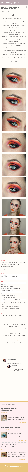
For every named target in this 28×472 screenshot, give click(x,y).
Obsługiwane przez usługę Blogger (14, 466)
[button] (26, 7)
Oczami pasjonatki (12, 2)
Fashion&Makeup (11, 359)
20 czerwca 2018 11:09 (12, 361)
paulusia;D (14, 365)
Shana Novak (18, 469)
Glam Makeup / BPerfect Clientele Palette (9, 409)
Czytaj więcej (23, 422)
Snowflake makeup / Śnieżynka (11, 427)
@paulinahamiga (17, 340)
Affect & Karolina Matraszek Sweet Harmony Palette (10, 446)
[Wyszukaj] (26, 3)
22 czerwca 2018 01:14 (17, 367)
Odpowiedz (10, 375)
